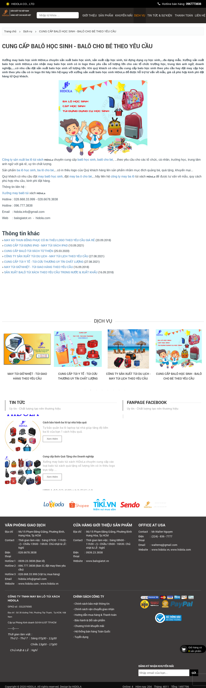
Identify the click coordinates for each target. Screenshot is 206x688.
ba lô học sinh (26, 170)
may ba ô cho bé (80, 176)
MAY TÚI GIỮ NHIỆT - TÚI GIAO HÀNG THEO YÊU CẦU (38, 267)
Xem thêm (52, 440)
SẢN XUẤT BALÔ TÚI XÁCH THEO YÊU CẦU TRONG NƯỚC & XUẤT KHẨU (50, 272)
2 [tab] (91, 392)
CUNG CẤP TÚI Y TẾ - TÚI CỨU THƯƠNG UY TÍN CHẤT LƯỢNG (43, 261)
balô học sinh (87, 159)
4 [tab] (102, 392)
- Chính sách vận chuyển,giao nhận (93, 609)
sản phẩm (192, 649)
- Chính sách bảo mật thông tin (91, 603)
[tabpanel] (27, 356)
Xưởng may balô (13, 193)
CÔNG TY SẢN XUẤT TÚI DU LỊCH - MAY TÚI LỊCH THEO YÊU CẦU (46, 256)
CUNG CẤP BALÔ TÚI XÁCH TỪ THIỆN (29, 251)
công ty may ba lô (122, 176)
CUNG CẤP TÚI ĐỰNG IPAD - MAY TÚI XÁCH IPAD (36, 245)
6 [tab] (113, 392)
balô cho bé (105, 159)
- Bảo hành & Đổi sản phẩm (89, 620)
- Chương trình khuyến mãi (88, 626)
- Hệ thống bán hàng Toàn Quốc (91, 631)
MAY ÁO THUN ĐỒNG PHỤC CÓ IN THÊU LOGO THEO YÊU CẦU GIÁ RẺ (49, 240)
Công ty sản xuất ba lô (17, 159)
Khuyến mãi (123, 15)
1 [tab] (85, 392)
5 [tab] (108, 392)
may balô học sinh (50, 176)
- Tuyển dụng (80, 637)
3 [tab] (96, 392)
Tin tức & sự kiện (159, 15)
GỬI (194, 673)
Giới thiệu (89, 15)
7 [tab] (119, 392)
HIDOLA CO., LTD (20, 3)
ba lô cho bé (45, 170)
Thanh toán (184, 15)
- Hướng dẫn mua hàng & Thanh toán (95, 615)
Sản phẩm (105, 15)
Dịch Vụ (139, 15)
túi (27, 193)
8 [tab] (125, 392)
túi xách (38, 159)
